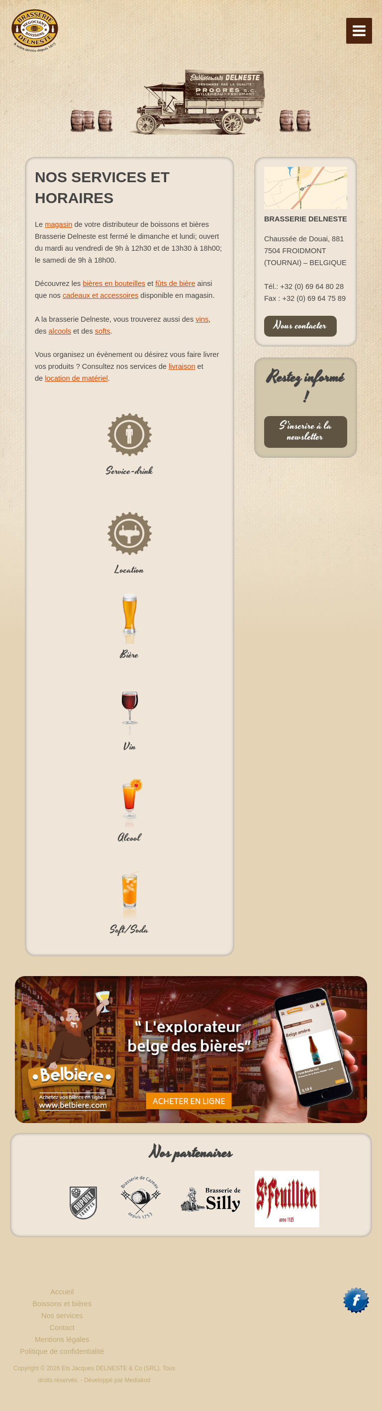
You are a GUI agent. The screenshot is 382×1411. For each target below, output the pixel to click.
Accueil (62, 1292)
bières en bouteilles (114, 283)
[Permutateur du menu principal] (359, 31)
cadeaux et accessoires (100, 295)
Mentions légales (62, 1339)
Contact (62, 1328)
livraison (182, 366)
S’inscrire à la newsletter (306, 431)
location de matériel (76, 378)
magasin (58, 224)
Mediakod (138, 1380)
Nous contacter (300, 326)
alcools (60, 331)
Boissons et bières (62, 1304)
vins (201, 319)
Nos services (62, 1316)
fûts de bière (175, 283)
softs (102, 331)
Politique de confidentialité (62, 1351)
